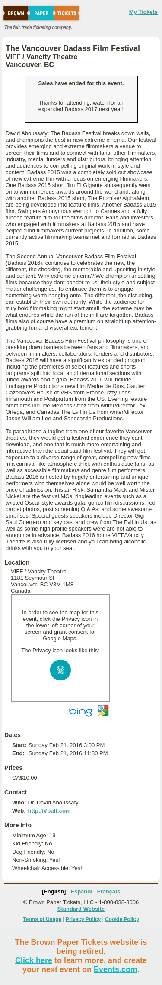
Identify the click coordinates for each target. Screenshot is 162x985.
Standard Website (81, 909)
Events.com (115, 969)
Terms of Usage (42, 919)
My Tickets (143, 12)
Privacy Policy (83, 919)
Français (108, 891)
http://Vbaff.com (49, 810)
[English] (54, 891)
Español (81, 891)
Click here (33, 960)
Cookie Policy (122, 919)
